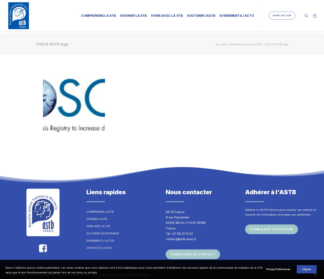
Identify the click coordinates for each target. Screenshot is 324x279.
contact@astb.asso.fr (181, 235)
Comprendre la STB (98, 15)
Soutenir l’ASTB (201, 15)
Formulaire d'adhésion (271, 225)
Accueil (220, 40)
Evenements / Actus (100, 236)
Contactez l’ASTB (98, 244)
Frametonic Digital (137, 271)
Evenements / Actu (236, 15)
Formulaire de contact (193, 250)
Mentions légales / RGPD (73, 271)
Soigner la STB (133, 15)
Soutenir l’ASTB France (102, 229)
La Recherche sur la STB (245, 40)
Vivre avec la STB (167, 15)
